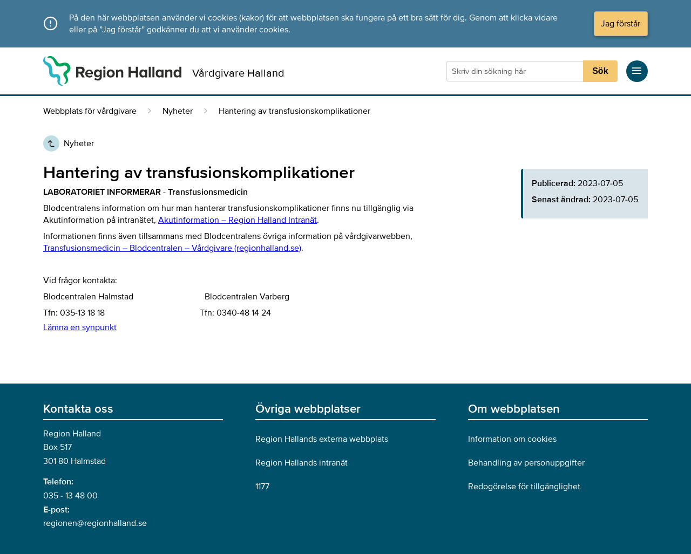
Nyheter (177, 111)
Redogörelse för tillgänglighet (524, 486)
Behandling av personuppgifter (526, 462)
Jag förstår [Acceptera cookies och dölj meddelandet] (620, 23)
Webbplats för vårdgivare (90, 111)
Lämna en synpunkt (80, 327)
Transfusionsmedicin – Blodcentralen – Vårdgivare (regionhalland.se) (172, 248)
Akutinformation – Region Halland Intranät (237, 220)
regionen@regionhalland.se (95, 523)
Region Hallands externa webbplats (321, 439)
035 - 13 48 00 (70, 495)
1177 (262, 486)
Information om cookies (512, 439)
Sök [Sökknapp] (600, 71)
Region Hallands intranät (301, 462)
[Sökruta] (516, 71)
